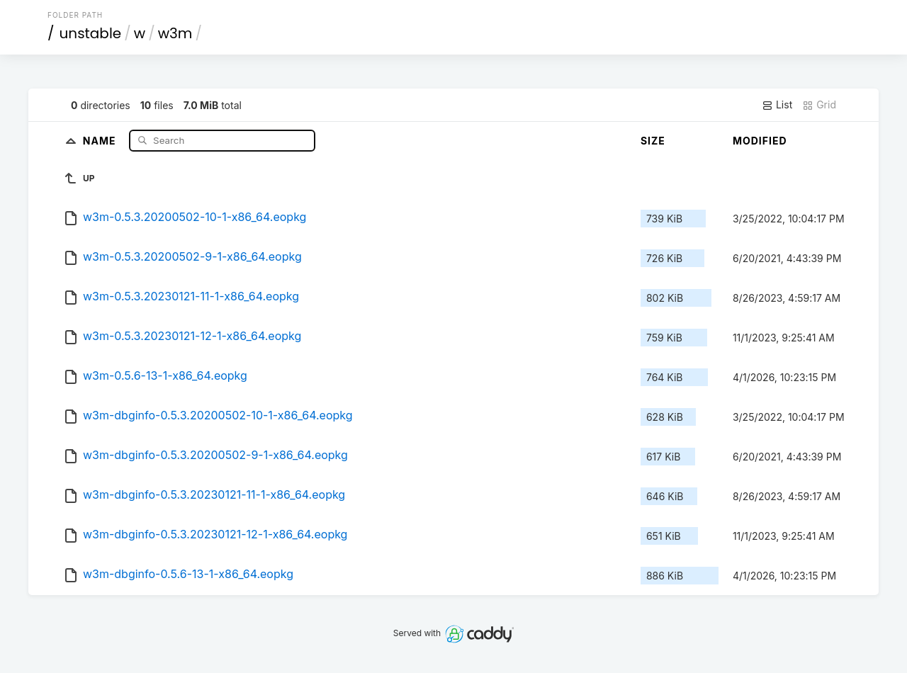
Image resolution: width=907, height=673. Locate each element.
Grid (819, 104)
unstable (91, 33)
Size (653, 141)
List (777, 104)
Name (101, 140)
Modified (760, 141)
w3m (175, 33)
